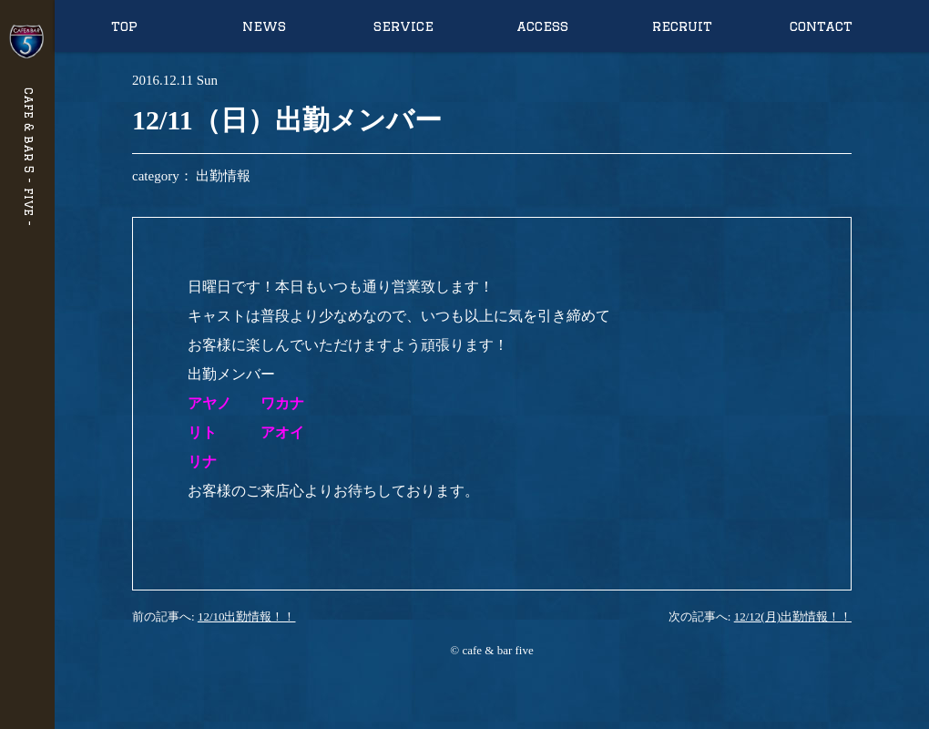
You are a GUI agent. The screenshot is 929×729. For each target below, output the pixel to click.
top (124, 26)
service (403, 26)
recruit (682, 26)
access (542, 26)
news (264, 26)
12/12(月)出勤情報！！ (793, 616)
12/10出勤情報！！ (247, 616)
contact (821, 26)
